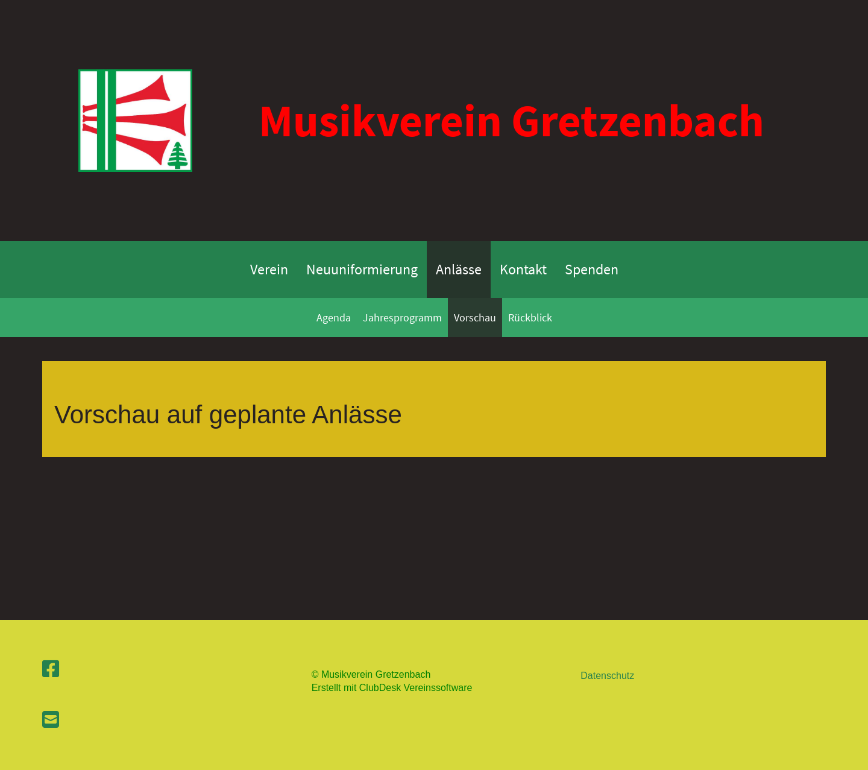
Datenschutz (607, 676)
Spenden (591, 269)
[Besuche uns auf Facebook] (50, 669)
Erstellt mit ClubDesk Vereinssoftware (392, 688)
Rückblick (530, 317)
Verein (269, 269)
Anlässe (459, 269)
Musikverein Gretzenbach (511, 120)
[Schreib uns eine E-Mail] (50, 720)
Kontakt (523, 269)
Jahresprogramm (402, 317)
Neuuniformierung (362, 269)
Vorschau (475, 317)
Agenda (333, 317)
